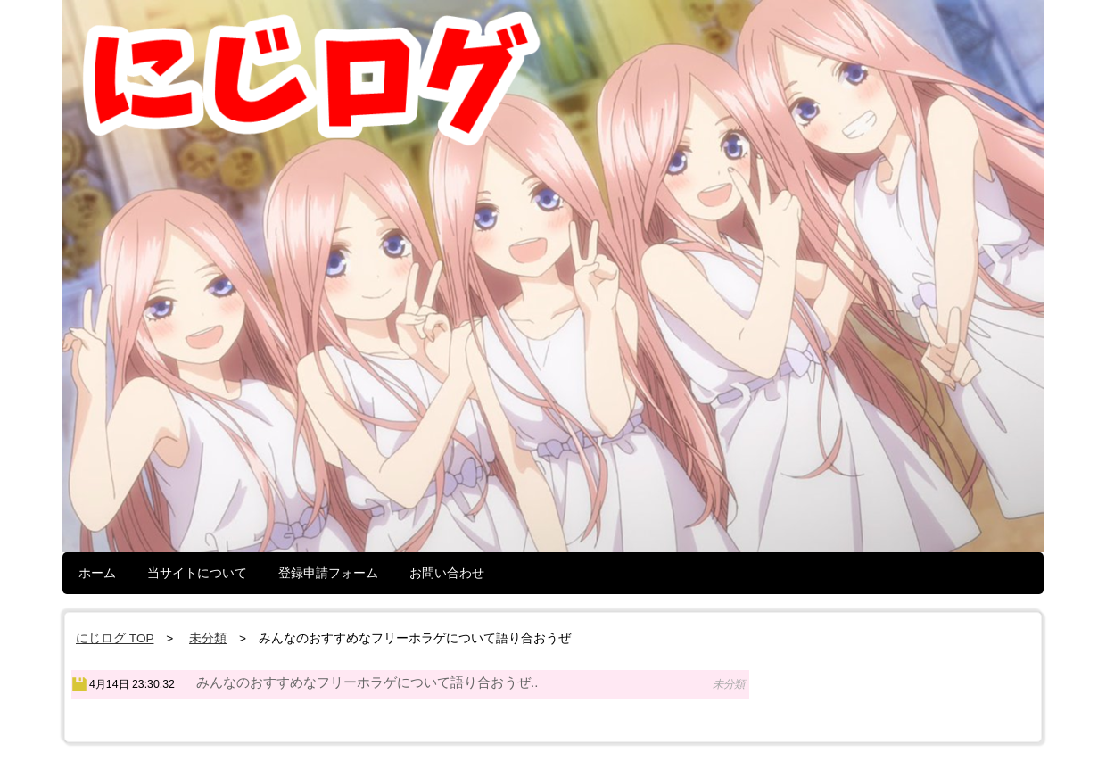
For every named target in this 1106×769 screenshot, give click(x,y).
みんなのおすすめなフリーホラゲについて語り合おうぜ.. (367, 682)
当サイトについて (197, 573)
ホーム (97, 573)
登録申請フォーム (328, 573)
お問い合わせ (446, 573)
